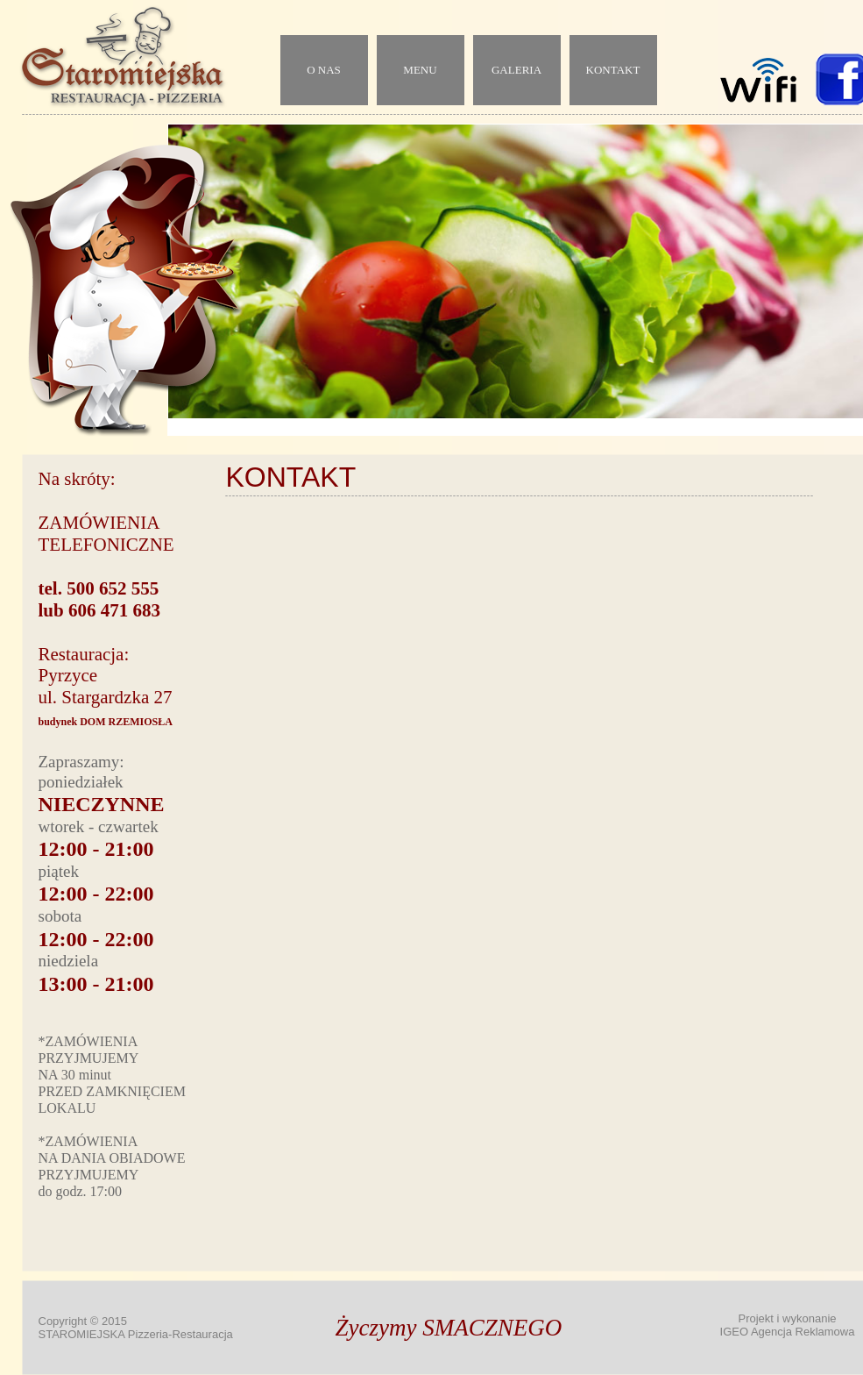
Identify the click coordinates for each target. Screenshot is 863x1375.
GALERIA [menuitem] (516, 69)
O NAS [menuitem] (324, 69)
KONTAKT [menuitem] (613, 69)
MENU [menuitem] (419, 69)
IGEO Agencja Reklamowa (787, 1331)
